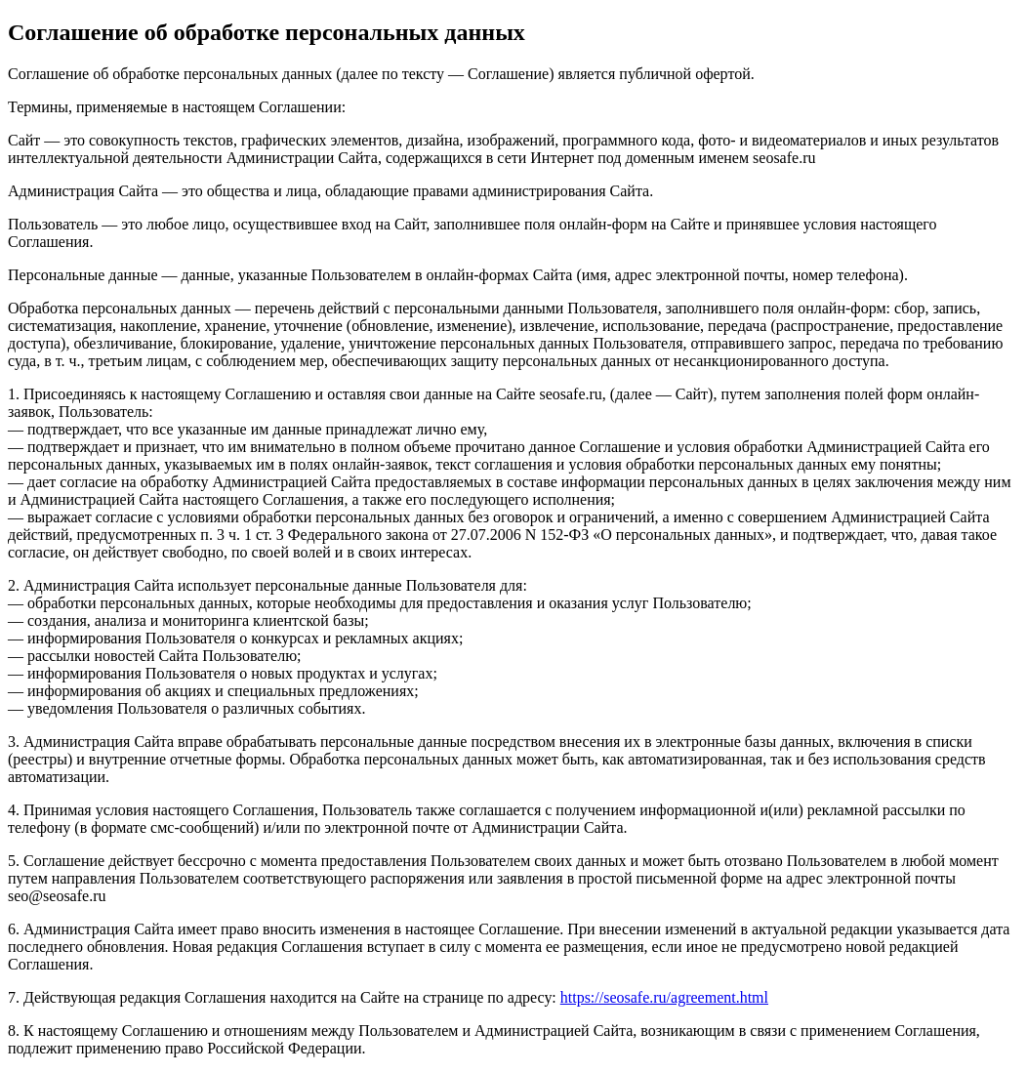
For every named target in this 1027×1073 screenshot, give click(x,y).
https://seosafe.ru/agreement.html (664, 997)
